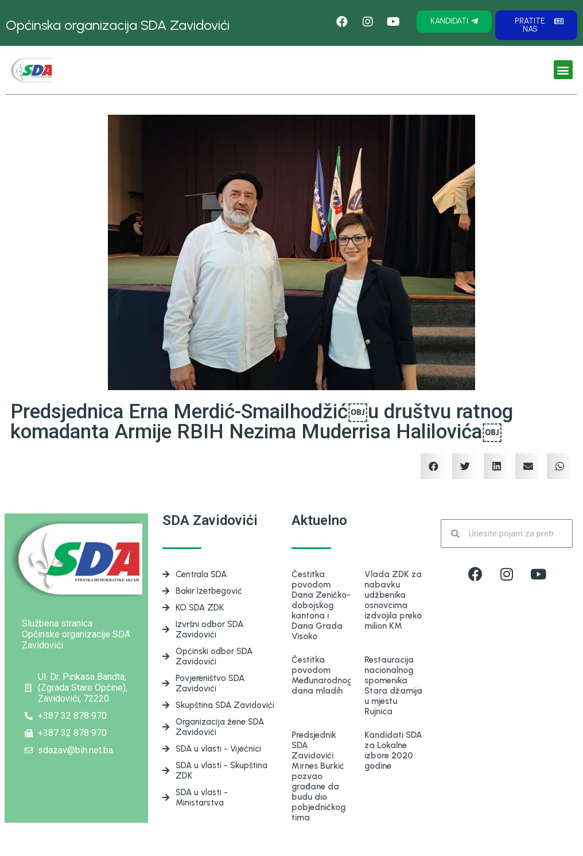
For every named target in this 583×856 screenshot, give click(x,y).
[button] (454, 21)
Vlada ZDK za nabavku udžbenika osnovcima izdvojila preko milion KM (393, 600)
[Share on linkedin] (497, 466)
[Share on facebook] (433, 466)
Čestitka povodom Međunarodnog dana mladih (322, 675)
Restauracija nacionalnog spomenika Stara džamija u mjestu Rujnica (393, 686)
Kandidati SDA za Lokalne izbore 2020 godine (393, 750)
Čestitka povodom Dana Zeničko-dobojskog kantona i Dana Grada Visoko (321, 605)
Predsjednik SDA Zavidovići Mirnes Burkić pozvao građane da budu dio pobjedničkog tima (318, 776)
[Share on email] (528, 466)
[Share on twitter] (465, 466)
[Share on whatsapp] (560, 466)
